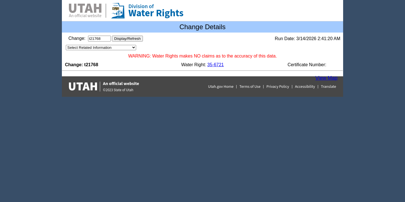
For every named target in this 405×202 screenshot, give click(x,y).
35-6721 (215, 64)
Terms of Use (249, 86)
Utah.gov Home (221, 86)
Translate (328, 86)
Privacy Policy (277, 86)
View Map (326, 78)
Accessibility (305, 86)
